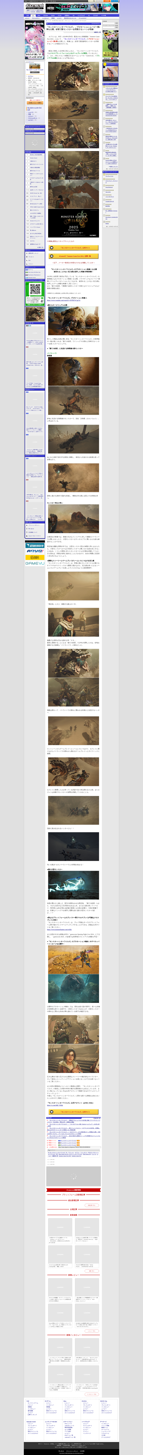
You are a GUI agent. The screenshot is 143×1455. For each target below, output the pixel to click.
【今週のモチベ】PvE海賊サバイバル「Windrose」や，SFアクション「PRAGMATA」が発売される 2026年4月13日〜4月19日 (59, 1240)
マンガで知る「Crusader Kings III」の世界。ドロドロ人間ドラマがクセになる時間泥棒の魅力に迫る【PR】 (35, 385)
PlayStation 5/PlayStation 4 (34, 274)
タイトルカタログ (51, 1412)
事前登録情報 (68, 1427)
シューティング (105, 1431)
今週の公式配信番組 (35, 167)
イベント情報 (105, 1425)
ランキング (114, 1)
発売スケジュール (51, 1411)
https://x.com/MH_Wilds (55, 1105)
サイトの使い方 (44, 1)
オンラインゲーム (33, 1403)
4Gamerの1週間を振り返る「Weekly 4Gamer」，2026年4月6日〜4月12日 (84, 1265)
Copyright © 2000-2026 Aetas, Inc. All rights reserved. (71, 1453)
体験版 (53, 18)
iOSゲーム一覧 (69, 1435)
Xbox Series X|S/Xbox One (34, 272)
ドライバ (31, 263)
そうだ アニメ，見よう (35, 196)
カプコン (30, 76)
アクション (71, 1152)
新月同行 (108, 206)
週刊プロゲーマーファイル (36, 164)
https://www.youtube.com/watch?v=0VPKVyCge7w (63, 300)
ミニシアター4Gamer (35, 227)
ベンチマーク (87, 1433)
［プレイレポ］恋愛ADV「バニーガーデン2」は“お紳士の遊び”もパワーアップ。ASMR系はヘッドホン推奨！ (112, 90)
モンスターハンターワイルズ (34, 70)
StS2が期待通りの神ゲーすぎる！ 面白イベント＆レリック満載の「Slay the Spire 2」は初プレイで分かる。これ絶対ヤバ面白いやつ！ (35, 430)
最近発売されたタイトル (70, 18)
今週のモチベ (33, 161)
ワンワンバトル (109, 176)
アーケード (103, 1421)
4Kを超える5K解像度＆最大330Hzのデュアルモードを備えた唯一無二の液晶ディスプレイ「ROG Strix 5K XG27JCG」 (87, 1325)
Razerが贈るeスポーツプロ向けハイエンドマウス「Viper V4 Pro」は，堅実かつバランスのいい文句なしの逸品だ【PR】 (60, 1325)
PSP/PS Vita (103, 1401)
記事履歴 (107, 1)
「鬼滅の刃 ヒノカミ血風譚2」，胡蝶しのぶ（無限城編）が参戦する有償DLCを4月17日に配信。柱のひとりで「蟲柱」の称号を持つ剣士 (112, 106)
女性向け (67, 15)
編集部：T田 (97, 32)
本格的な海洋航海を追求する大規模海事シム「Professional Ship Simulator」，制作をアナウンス (112, 114)
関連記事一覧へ (97, 1118)
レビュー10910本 (30, 12)
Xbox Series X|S (87, 1154)
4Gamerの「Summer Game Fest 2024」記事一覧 (75, 256)
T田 (55, 1156)
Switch (53, 15)
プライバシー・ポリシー (72, 1451)
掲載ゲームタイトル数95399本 (35, 10)
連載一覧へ (41, 247)
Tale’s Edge (108, 191)
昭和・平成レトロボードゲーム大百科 (36, 217)
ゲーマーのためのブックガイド (36, 200)
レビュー (27, 18)
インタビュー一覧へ (92, 1394)
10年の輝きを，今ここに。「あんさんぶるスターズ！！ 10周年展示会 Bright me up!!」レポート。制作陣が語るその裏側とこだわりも (35, 496)
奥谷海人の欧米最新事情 (36, 154)
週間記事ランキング (33, 253)
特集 (29, 114)
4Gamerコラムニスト (35, 220)
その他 (103, 1435)
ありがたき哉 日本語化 (35, 233)
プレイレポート (36, 18)
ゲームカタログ (82, 18)
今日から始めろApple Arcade (37, 207)
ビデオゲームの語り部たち (36, 224)
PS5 (57, 1154)
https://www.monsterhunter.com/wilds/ (59, 929)
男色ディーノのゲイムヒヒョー (36, 174)
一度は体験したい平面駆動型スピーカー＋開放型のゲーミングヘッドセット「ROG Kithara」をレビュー (87, 1299)
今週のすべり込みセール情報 (36, 183)
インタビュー (45, 18)
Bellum (107, 223)
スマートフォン (67, 1421)
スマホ (59, 15)
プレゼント (31, 256)
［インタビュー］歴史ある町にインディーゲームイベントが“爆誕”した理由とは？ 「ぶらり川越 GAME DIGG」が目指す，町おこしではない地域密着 (35, 517)
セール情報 (68, 1429)
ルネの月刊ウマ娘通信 (35, 213)
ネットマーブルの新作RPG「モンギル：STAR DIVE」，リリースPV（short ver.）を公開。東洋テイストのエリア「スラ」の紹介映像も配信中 (112, 98)
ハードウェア (81, 15)
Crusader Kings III (110, 201)
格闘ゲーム (104, 1427)
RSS (26, 1)
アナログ (95, 15)
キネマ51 (32, 241)
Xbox (38, 15)
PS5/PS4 (45, 15)
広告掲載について (33, 532)
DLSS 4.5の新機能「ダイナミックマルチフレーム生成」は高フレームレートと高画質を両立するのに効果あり (60, 1299)
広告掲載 (82, 1451)
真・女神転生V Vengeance (111, 211)
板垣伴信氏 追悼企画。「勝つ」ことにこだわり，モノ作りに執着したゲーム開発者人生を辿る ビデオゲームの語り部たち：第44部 (112, 154)
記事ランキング (32, 1414)
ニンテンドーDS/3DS (51, 1421)
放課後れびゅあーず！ (35, 244)
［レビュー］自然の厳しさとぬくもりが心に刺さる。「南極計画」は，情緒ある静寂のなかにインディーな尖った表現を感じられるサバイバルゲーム (35, 451)
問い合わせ (53, 1)
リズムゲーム (105, 1433)
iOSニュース (68, 1423)
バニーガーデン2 (110, 196)
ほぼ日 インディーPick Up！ (37, 189)
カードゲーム (105, 1429)
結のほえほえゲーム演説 (36, 203)
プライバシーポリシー (34, 525)
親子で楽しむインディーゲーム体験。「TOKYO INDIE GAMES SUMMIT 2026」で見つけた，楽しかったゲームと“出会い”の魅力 (35, 363)
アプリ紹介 (68, 1431)
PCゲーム (30, 269)
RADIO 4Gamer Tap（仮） (36, 193)
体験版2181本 (39, 12)
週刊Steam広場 (33, 186)
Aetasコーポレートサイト (35, 535)
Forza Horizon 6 (109, 187)
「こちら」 (80, 1445)
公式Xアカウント (33, 1)
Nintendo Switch (32, 277)
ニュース (30, 112)
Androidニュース (69, 1425)
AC (89, 15)
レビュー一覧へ (92, 1331)
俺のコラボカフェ (34, 210)
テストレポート (32, 118)
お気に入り (99, 1)
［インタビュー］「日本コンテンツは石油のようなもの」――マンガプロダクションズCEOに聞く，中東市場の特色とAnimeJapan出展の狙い (87, 1387)
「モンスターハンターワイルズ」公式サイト (75, 248)
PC (33, 15)
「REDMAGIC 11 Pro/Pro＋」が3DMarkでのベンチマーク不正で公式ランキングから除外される (112, 130)
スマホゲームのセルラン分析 (36, 178)
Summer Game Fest (76, 1156)
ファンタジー (83, 1152)
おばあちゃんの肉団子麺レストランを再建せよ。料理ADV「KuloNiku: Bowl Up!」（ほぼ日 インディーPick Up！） (87, 1239)
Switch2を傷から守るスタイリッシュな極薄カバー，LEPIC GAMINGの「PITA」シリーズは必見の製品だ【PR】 (35, 342)
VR (73, 15)
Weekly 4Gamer (33, 158)
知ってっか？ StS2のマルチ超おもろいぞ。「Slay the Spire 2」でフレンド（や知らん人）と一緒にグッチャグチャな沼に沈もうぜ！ (35, 408)
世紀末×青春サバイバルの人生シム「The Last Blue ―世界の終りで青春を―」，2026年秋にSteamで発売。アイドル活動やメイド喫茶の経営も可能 (112, 138)
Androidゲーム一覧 (70, 1437)
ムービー (59, 18)
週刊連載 (30, 1411)
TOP (27, 15)
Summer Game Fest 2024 (65, 1156)
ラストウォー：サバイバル (112, 181)
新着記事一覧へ (92, 1205)
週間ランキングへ (114, 166)
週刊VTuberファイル (35, 170)
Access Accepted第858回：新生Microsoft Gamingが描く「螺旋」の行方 (58, 1265)
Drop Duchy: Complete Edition (112, 217)
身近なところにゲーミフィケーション (36, 237)
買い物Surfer (33, 230)
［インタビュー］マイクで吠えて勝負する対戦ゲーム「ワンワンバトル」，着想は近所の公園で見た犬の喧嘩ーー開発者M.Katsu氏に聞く (35, 475)
